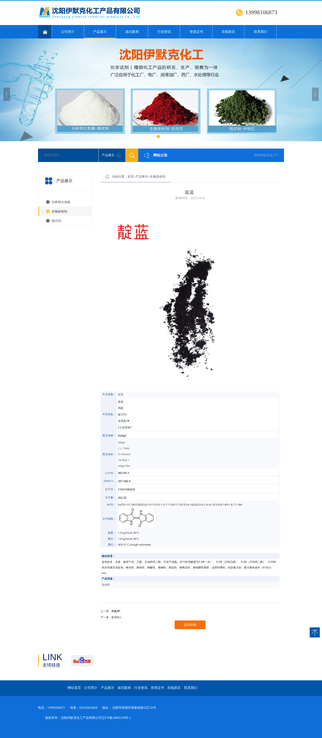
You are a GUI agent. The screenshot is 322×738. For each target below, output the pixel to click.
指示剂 (56, 221)
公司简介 (67, 32)
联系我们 (260, 32)
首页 (130, 176)
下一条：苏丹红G (111, 617)
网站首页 (74, 688)
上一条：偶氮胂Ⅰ (110, 611)
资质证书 (196, 32)
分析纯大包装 (61, 202)
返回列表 (190, 625)
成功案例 (132, 32)
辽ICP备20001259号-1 (116, 717)
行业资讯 (164, 32)
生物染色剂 (59, 211)
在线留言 (228, 32)
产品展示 (100, 34)
